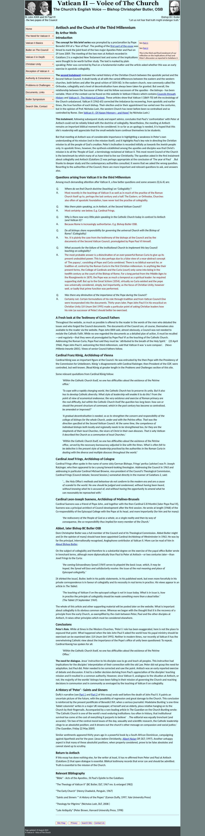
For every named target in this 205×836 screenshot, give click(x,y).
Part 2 (145, 48)
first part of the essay (121, 46)
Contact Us (99, 823)
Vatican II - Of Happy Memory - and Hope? (106, 112)
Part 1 (145, 43)
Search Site (87, 823)
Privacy (74, 823)
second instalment (70, 75)
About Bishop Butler (66, 544)
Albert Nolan (129, 738)
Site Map (61, 823)
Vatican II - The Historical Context (87, 97)
